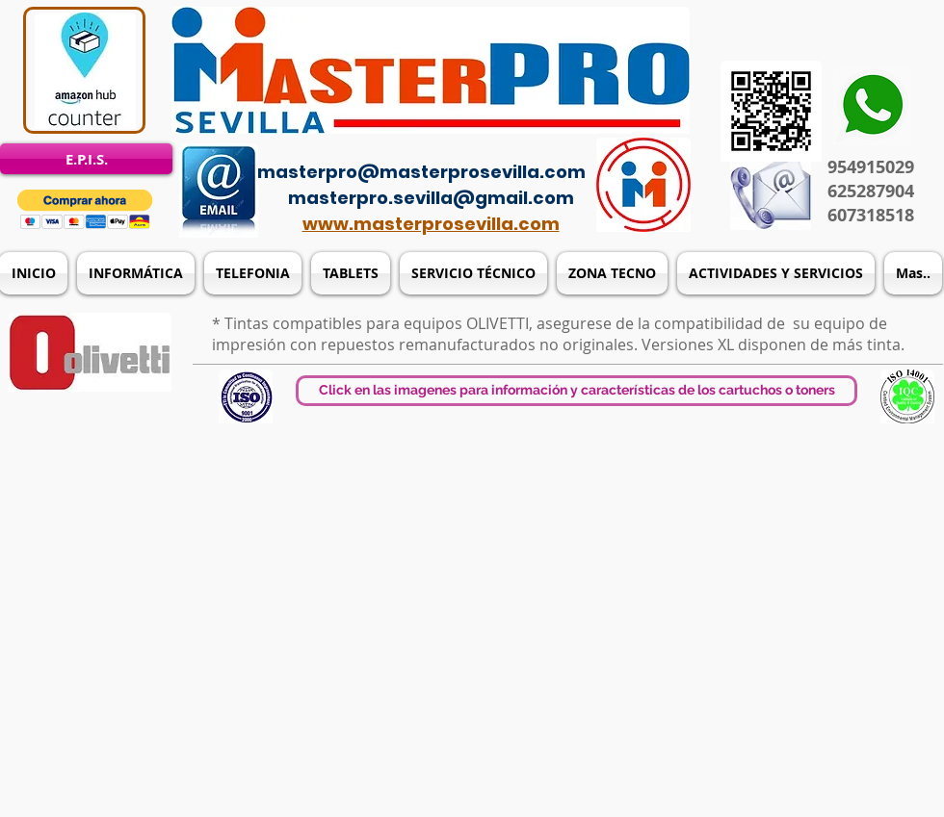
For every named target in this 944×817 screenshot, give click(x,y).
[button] (85, 209)
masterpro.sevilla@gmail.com (431, 198)
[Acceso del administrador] (483, 144)
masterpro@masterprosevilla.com (421, 172)
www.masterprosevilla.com (431, 224)
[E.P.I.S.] (86, 158)
